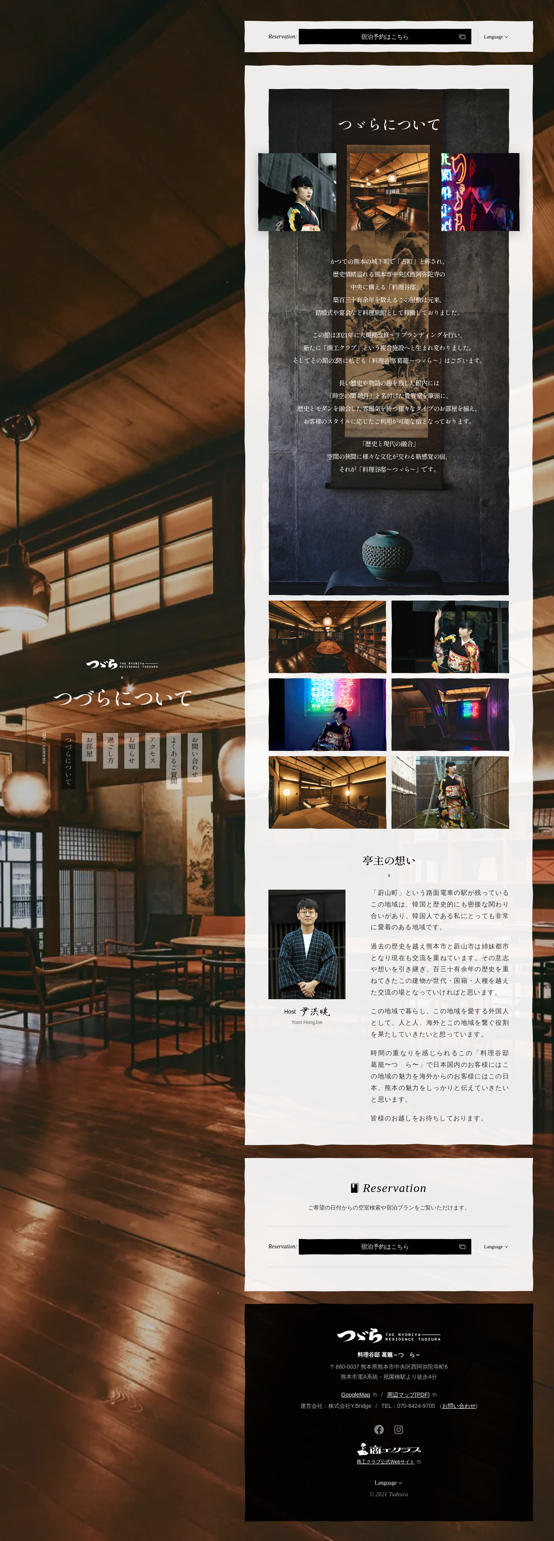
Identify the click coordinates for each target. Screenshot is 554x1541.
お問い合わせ (459, 1406)
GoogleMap (355, 1394)
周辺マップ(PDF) (408, 1394)
